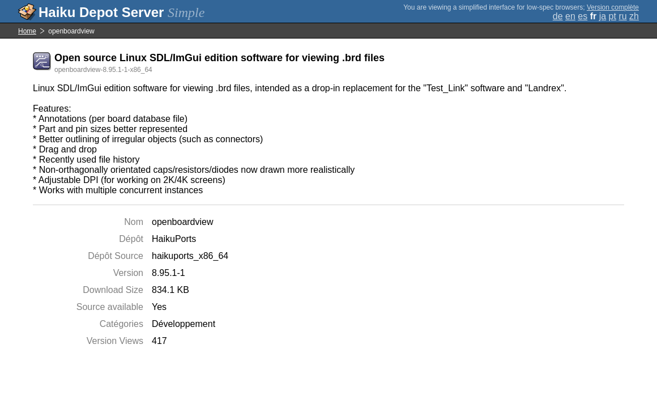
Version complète (613, 7)
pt (612, 16)
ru (622, 16)
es (582, 16)
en (570, 16)
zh (634, 16)
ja (602, 16)
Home (27, 31)
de (558, 16)
